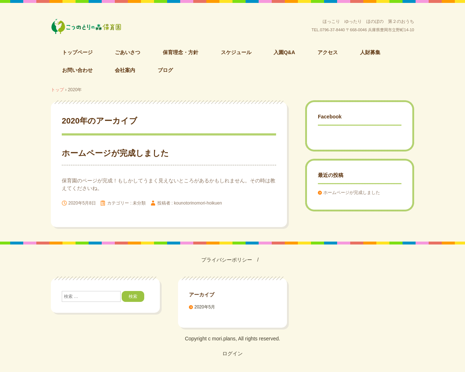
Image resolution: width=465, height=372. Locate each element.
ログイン (232, 353)
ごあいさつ (127, 52)
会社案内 (125, 70)
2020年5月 (204, 307)
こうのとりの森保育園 (105, 26)
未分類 (139, 203)
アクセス (328, 52)
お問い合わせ (77, 70)
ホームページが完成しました (115, 153)
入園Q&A (284, 52)
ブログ (165, 70)
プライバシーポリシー (226, 260)
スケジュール (236, 52)
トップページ (77, 52)
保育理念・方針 (180, 52)
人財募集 (370, 52)
